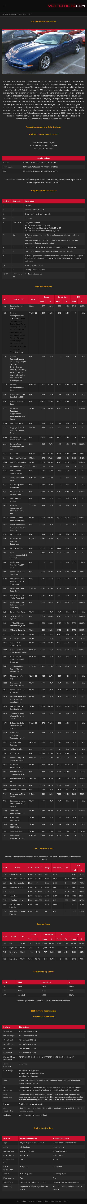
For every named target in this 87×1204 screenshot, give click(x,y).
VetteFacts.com (8, 14)
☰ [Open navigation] (4, 6)
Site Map (66, 1201)
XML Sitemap (56, 1201)
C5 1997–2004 (20, 14)
